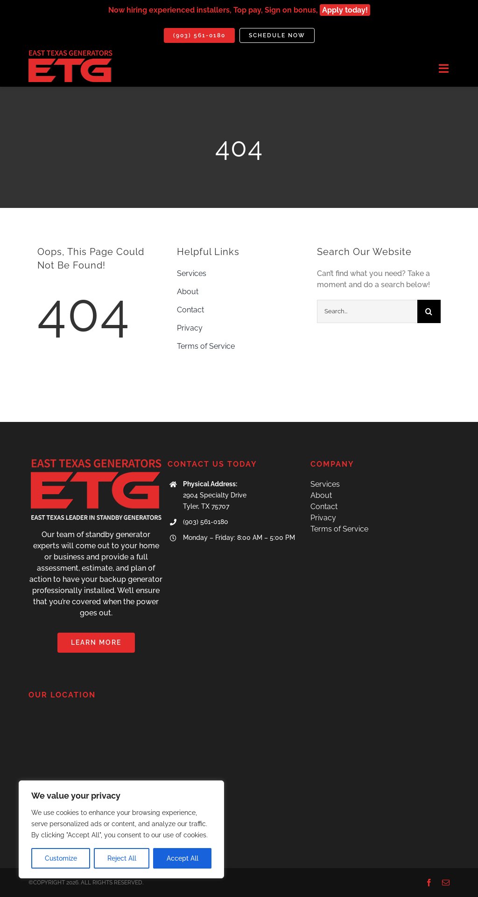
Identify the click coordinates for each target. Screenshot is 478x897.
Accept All (182, 858)
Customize (61, 858)
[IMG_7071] (70, 53)
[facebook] (429, 882)
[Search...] (367, 311)
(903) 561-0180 (205, 521)
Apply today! (345, 10)
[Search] (429, 311)
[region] (121, 829)
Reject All (121, 858)
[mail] (446, 882)
